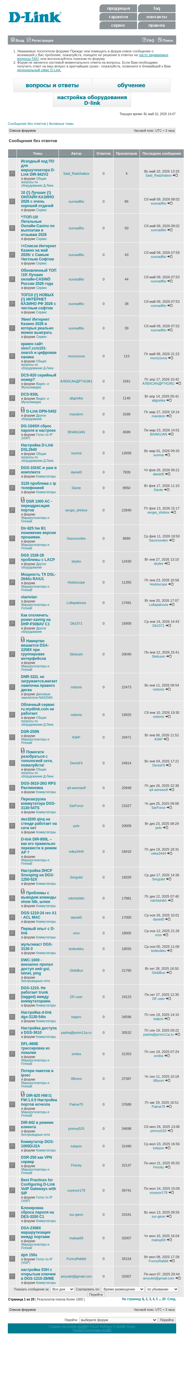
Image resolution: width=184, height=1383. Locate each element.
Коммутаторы (46, 476)
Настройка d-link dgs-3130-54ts (36, 1014)
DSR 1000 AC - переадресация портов (36, 505)
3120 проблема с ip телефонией (38, 485)
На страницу (131, 1299)
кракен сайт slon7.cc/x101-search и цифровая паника (39, 350)
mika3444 (76, 851)
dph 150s (29, 1255)
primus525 (76, 1128)
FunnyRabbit (76, 1259)
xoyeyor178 (76, 1190)
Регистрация (40, 40)
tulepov (76, 1146)
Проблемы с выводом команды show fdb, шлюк (38, 897)
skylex (76, 561)
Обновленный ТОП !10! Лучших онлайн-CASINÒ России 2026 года (38, 277)
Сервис (41, 210)
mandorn (76, 414)
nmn (76, 933)
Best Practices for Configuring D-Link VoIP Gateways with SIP (38, 1186)
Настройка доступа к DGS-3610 (39, 1030)
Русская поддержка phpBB (92, 1330)
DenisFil (76, 763)
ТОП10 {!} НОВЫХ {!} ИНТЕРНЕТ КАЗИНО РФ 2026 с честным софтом (38, 301)
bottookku (76, 949)
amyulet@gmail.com (76, 1276)
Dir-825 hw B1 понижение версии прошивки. (38, 532)
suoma (76, 453)
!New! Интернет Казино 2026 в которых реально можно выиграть (37, 326)
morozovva (76, 356)
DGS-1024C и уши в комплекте (39, 470)
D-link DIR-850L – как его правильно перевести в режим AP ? (39, 846)
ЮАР (76, 737)
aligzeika (76, 398)
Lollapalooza (76, 603)
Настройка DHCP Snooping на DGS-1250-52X (37, 875)
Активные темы (61, 123)
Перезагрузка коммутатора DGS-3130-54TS (38, 803)
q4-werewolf (76, 788)
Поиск (165, 40)
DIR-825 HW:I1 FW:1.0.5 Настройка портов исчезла (39, 1100)
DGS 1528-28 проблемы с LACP (38, 557)
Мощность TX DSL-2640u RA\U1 (38, 576)
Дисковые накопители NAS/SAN (37, 695)
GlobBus (76, 970)
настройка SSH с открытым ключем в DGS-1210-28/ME (38, 1274)
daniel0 (76, 472)
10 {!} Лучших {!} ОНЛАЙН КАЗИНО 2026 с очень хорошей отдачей (37, 199)
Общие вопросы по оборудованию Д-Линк (37, 182)
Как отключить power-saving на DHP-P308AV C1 (36, 619)
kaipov (76, 1017)
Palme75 (76, 1104)
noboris (76, 687)
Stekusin (76, 654)
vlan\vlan (29, 597)
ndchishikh (76, 898)
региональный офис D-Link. (39, 70)
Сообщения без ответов (27, 123)
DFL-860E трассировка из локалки (35, 1048)
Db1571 (76, 623)
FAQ (148, 40)
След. (171, 1299)
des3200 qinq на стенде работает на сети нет (39, 823)
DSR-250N (30, 731)
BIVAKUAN (76, 432)
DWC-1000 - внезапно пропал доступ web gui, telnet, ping (37, 966)
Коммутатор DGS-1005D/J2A (37, 1144)
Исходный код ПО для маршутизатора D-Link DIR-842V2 (38, 168)
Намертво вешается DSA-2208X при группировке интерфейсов (35, 650)
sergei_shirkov (76, 510)
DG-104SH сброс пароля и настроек (38, 428)
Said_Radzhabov (76, 173)
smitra (76, 1054)
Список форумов (22, 130)
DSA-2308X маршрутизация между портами (35, 1232)
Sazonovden (76, 538)
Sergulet (76, 877)
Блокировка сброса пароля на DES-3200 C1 (37, 1212)
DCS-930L (30, 394)
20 (164, 1299)
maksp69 (76, 1238)
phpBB (82, 1326)
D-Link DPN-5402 (41, 411)
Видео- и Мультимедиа (35, 385)
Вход (17, 40)
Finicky (76, 1165)
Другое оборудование (33, 417)
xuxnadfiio (76, 201)
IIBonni (76, 1079)
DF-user (76, 997)
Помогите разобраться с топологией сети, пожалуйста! (37, 758)
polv (76, 826)
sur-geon (76, 1214)
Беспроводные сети (35, 981)
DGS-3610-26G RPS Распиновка (38, 785)
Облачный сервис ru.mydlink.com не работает (38, 709)
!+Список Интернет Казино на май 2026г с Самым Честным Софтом (38, 252)
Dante (76, 488)
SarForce (76, 806)
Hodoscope (76, 582)
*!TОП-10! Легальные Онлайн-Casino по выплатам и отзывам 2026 (37, 226)
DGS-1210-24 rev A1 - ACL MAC (39, 915)
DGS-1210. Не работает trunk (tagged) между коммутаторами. (36, 994)
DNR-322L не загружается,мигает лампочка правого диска (39, 683)
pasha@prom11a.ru (76, 1032)
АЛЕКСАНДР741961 (76, 381)
